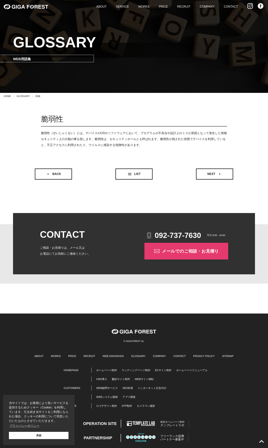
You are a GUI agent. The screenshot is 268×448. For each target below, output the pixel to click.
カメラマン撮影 (146, 405)
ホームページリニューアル (192, 370)
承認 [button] (38, 435)
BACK (53, 174)
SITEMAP (227, 356)
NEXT (214, 174)
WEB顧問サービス (107, 388)
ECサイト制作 (163, 370)
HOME (7, 96)
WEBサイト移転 (144, 379)
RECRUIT (183, 6)
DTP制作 (127, 405)
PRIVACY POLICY (204, 356)
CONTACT (231, 6)
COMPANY (207, 6)
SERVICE (122, 6)
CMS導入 (101, 379)
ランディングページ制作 (136, 370)
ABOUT (101, 6)
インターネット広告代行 (152, 388)
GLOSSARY (23, 96)
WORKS (143, 6)
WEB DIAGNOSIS (113, 356)
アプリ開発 (128, 396)
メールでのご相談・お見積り (186, 251)
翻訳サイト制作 (121, 379)
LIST (134, 174)
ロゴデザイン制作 (106, 405)
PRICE (163, 6)
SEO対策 (127, 388)
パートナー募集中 (172, 437)
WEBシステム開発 (107, 396)
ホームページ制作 (106, 370)
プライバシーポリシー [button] (24, 425)
